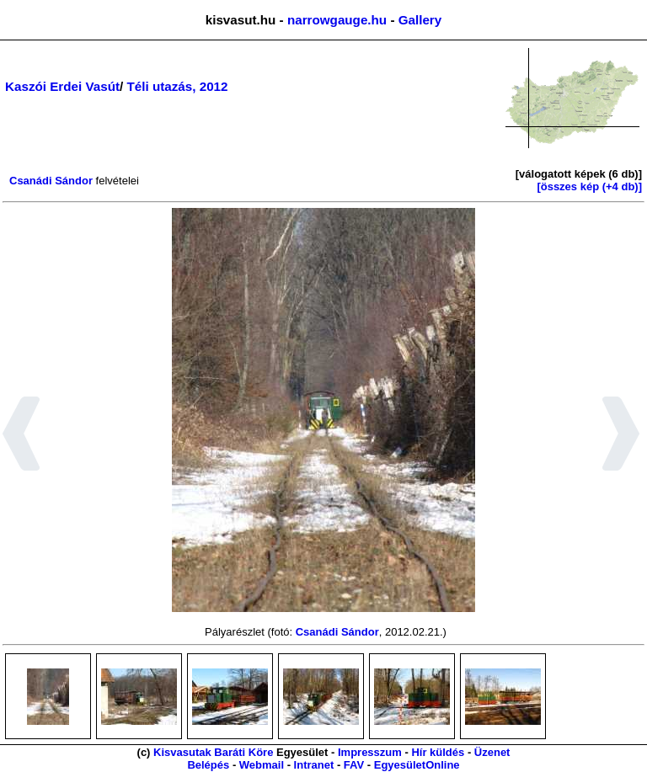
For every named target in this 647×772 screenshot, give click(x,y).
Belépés (208, 765)
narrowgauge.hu (337, 20)
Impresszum (370, 752)
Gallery (420, 20)
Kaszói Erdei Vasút (62, 86)
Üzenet (492, 752)
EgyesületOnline (417, 765)
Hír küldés (437, 752)
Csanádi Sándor (51, 180)
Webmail (261, 765)
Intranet (314, 765)
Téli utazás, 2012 (177, 86)
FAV (354, 765)
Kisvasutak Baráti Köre (213, 752)
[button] (21, 436)
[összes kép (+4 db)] (589, 186)
